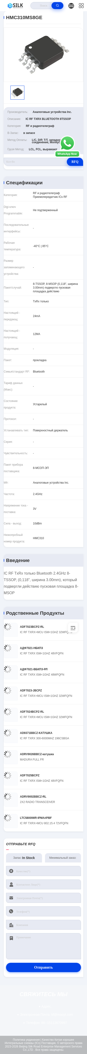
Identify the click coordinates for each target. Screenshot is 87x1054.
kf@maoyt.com (46, 1014)
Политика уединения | (27, 1039)
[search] (57, 5)
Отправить (43, 967)
